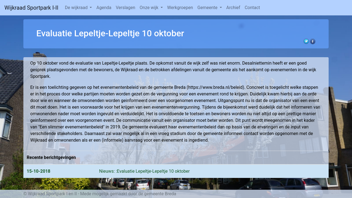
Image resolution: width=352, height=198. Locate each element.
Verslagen (125, 7)
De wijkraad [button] (77, 7)
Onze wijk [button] (150, 7)
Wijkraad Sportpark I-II (31, 7)
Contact (252, 7)
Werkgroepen (180, 7)
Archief (233, 7)
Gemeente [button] (208, 7)
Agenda (103, 7)
